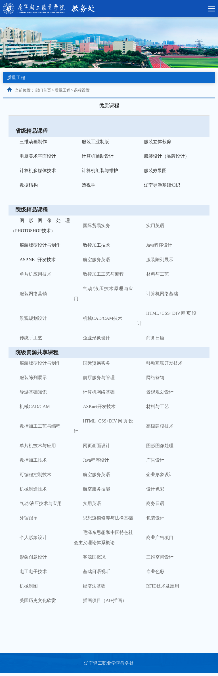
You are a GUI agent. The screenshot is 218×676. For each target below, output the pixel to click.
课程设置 (82, 90)
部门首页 (43, 90)
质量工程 (62, 90)
